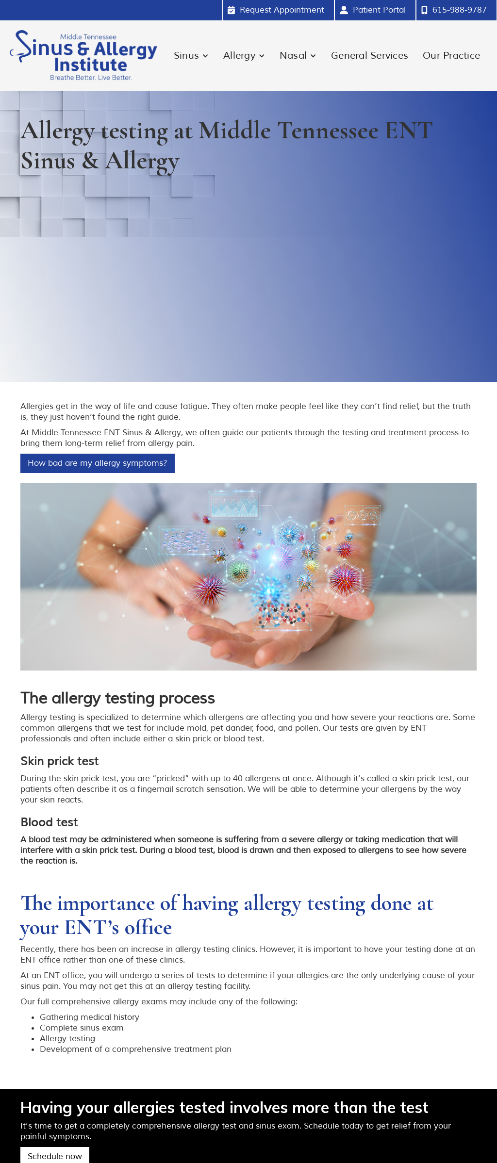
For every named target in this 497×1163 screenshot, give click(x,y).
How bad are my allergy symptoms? (97, 463)
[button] (191, 56)
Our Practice (451, 55)
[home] (84, 56)
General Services (369, 55)
